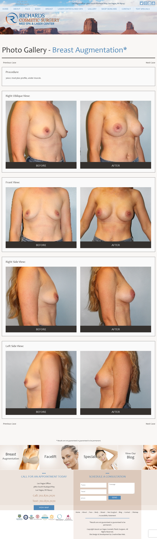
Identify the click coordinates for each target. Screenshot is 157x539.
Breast (49, 9)
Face (27, 9)
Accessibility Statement (107, 516)
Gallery (92, 9)
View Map (44, 508)
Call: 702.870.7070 (44, 495)
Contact (126, 9)
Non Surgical (112, 512)
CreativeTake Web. (118, 534)
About (16, 9)
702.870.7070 (22, 4)
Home (5, 9)
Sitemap (135, 512)
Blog (120, 512)
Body (37, 9)
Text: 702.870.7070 (44, 501)
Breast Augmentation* (89, 51)
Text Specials (143, 9)
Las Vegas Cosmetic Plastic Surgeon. (112, 529)
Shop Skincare (109, 9)
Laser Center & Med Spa (70, 9)
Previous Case (9, 63)
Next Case (150, 63)
